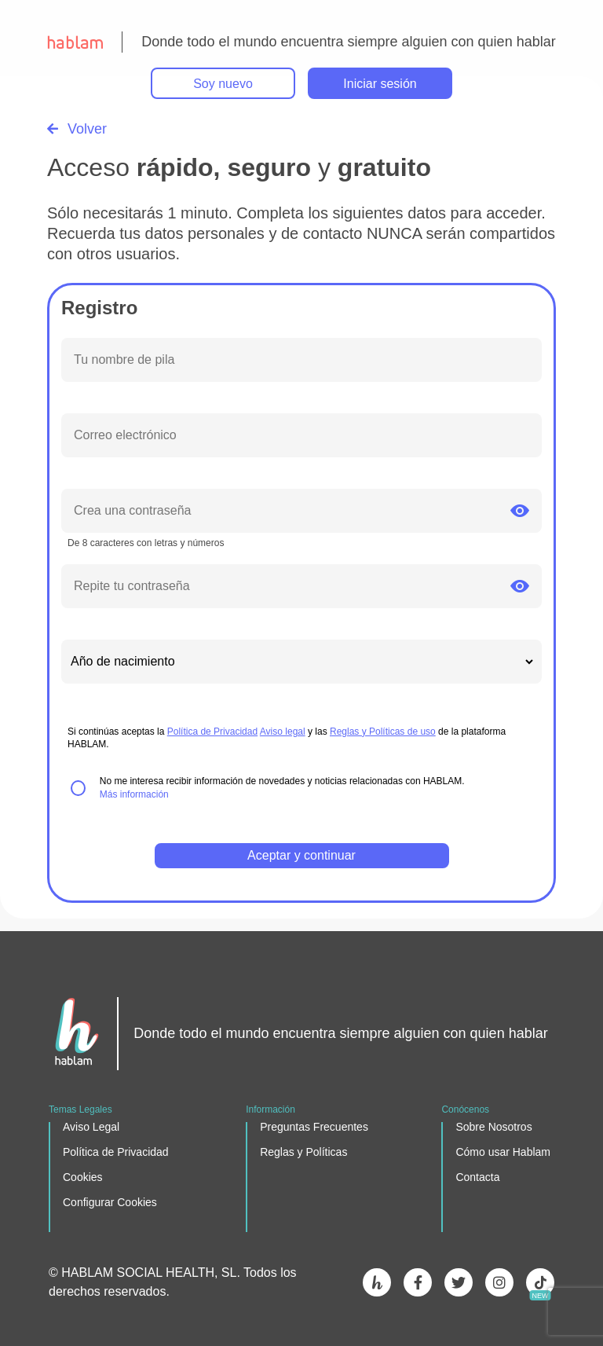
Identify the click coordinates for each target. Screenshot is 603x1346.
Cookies (83, 1177)
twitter (458, 1282)
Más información (134, 794)
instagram (499, 1282)
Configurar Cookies (110, 1202)
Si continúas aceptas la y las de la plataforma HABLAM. (287, 738)
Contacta (477, 1177)
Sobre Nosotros (493, 1126)
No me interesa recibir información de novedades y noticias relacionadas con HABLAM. (282, 788)
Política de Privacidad (212, 731)
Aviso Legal (91, 1126)
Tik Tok (540, 1282)
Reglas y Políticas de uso (383, 731)
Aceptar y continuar (301, 855)
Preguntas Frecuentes (314, 1126)
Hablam (377, 1282)
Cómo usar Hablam (502, 1152)
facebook (418, 1282)
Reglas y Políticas (303, 1152)
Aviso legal (282, 731)
